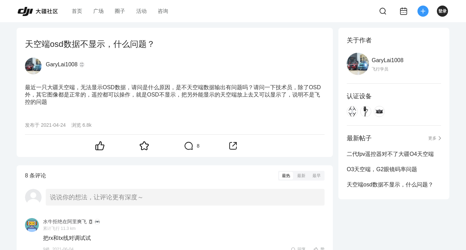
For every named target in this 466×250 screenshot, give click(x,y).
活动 (141, 11)
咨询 (163, 11)
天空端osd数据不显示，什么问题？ (390, 185)
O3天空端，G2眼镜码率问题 (382, 169)
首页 (77, 11)
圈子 (120, 11)
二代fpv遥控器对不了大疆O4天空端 (390, 154)
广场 (98, 11)
